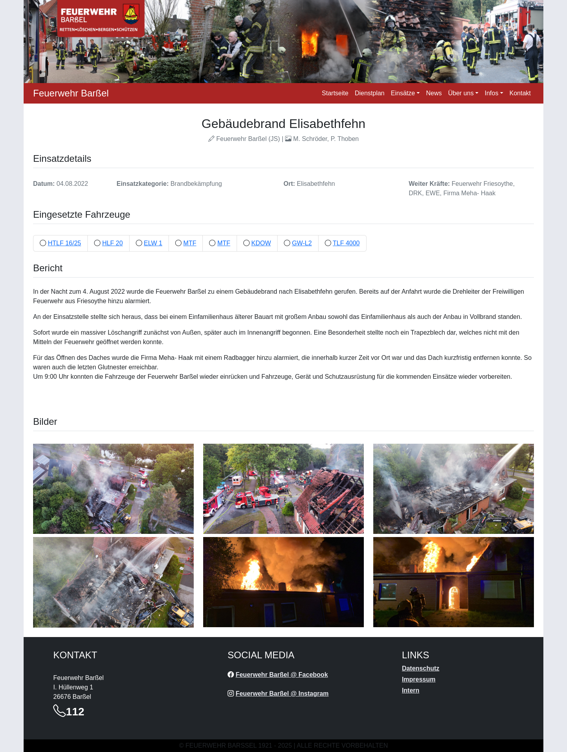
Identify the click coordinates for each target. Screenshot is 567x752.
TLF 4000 (346, 243)
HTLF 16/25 (64, 243)
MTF (189, 243)
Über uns (461, 93)
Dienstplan (370, 93)
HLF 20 (112, 243)
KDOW (261, 243)
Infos (491, 93)
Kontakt (520, 93)
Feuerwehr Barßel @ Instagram (281, 693)
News (434, 93)
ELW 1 (153, 243)
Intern (410, 690)
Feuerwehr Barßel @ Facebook (281, 674)
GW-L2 (301, 243)
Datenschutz (420, 668)
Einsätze (403, 93)
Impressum (418, 679)
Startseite (335, 93)
